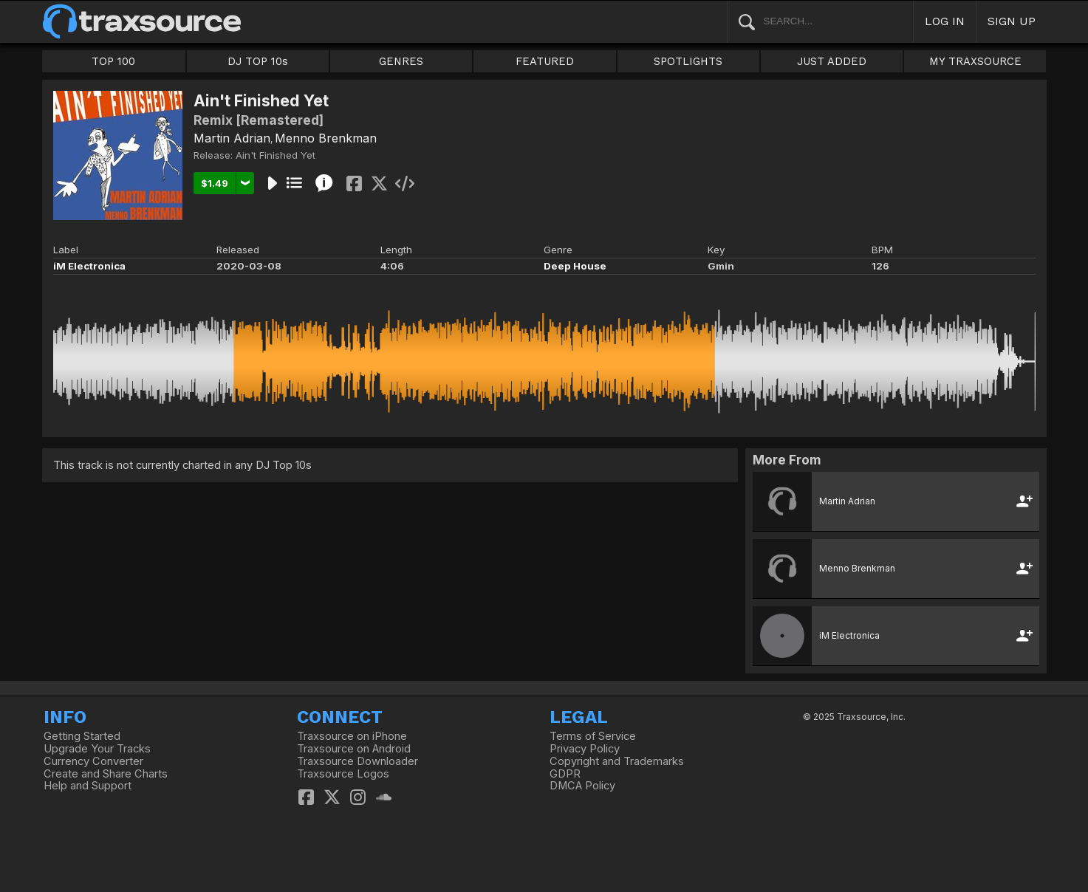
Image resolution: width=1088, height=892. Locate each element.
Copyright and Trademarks (617, 761)
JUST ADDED (831, 61)
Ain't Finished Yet (275, 155)
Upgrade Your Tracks (97, 748)
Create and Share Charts (106, 773)
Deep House (575, 266)
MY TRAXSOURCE (975, 61)
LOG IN (945, 21)
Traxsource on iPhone (352, 736)
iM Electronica (89, 266)
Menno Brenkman (326, 138)
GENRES (401, 61)
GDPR (565, 773)
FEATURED (545, 61)
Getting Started (82, 736)
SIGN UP (1012, 21)
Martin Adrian (232, 138)
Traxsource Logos (343, 773)
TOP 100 (113, 61)
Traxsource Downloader (357, 761)
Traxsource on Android (354, 748)
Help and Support (87, 785)
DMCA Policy (582, 785)
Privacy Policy (585, 748)
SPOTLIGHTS (688, 61)
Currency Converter (93, 761)
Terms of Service (593, 736)
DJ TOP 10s (257, 61)
